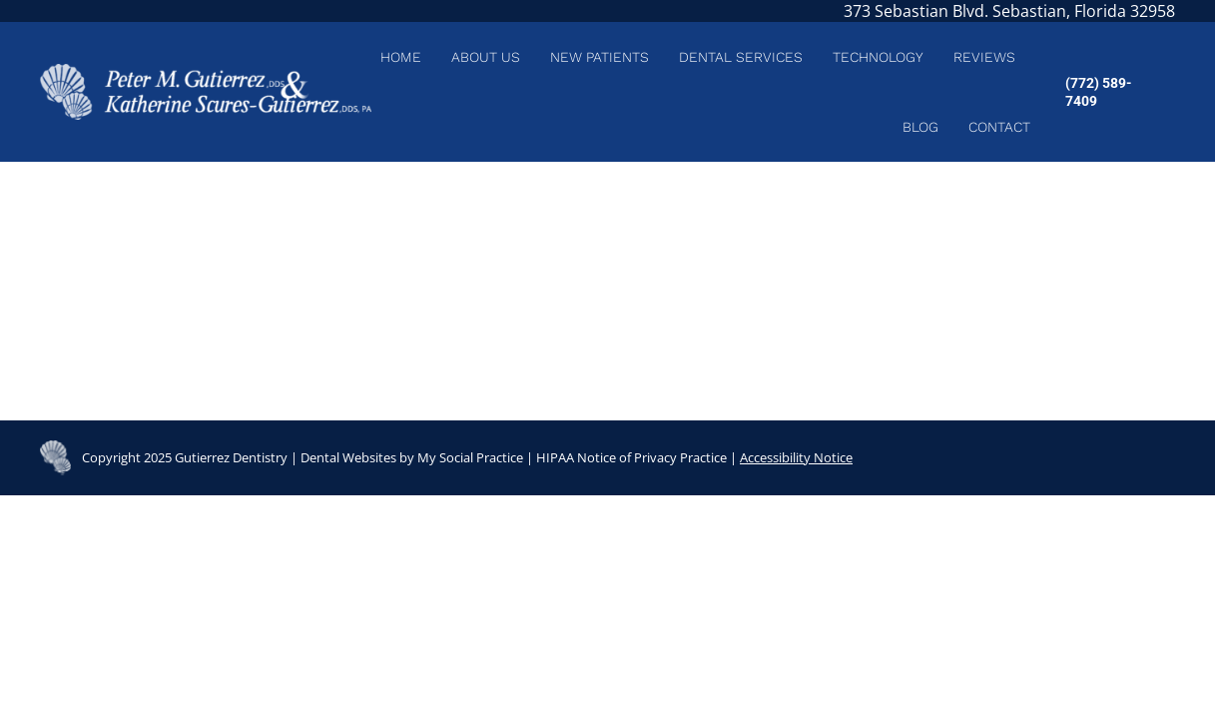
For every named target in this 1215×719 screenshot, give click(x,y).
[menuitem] (400, 57)
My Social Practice (468, 457)
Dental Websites (348, 457)
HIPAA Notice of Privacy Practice (631, 457)
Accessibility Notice (796, 457)
